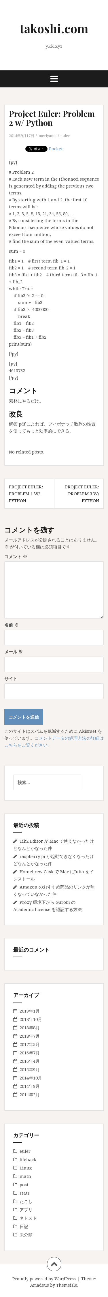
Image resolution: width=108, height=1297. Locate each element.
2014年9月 (30, 1086)
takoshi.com (54, 28)
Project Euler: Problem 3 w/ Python (82, 493)
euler (65, 135)
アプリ (26, 1209)
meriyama (47, 135)
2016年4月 (30, 1061)
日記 (24, 1226)
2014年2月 (30, 1094)
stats (25, 1193)
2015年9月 (30, 1069)
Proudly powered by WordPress (44, 1278)
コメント (15, 556)
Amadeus (39, 1285)
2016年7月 (30, 1053)
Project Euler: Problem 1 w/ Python (26, 493)
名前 (11, 625)
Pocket (56, 148)
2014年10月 (31, 1078)
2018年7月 (30, 1036)
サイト (10, 678)
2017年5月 (30, 1044)
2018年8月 (30, 1027)
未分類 (26, 1235)
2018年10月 (31, 1019)
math (25, 1176)
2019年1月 (30, 1011)
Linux (26, 1168)
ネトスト (28, 1218)
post (24, 1184)
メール (13, 652)
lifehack (28, 1159)
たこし (26, 1201)
